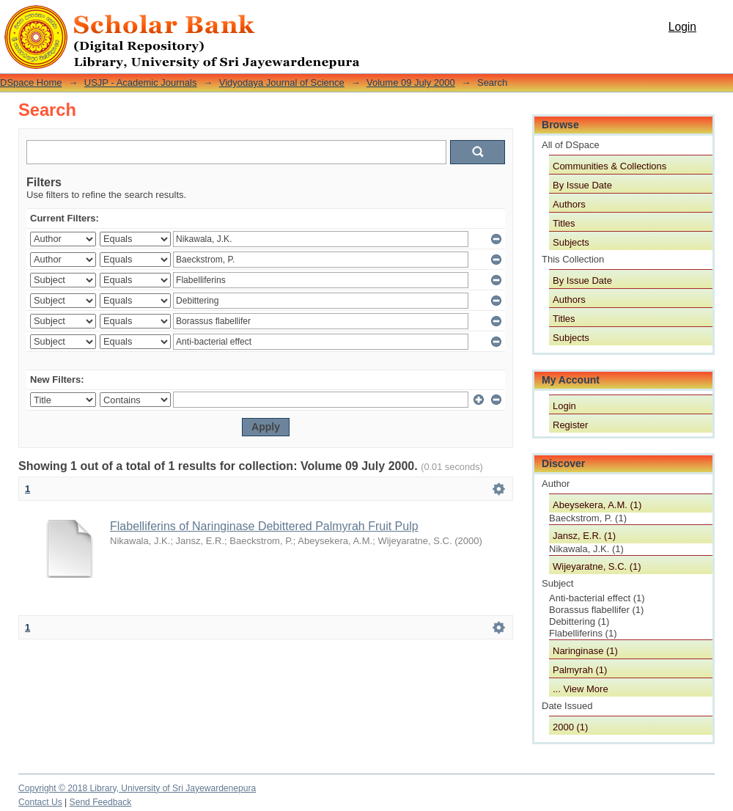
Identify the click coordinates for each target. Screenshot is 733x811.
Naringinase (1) (585, 650)
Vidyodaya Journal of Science (282, 82)
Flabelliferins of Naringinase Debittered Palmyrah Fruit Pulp (264, 526)
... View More (580, 688)
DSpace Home (31, 82)
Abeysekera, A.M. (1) (597, 504)
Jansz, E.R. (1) (584, 535)
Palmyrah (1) (580, 669)
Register (570, 424)
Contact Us (40, 802)
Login (682, 27)
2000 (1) (570, 727)
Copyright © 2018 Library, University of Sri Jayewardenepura (137, 788)
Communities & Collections (609, 166)
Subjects (571, 242)
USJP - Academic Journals (140, 82)
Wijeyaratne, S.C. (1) (597, 566)
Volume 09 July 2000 (410, 82)
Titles (564, 223)
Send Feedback (101, 802)
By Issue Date (582, 185)
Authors (569, 204)
